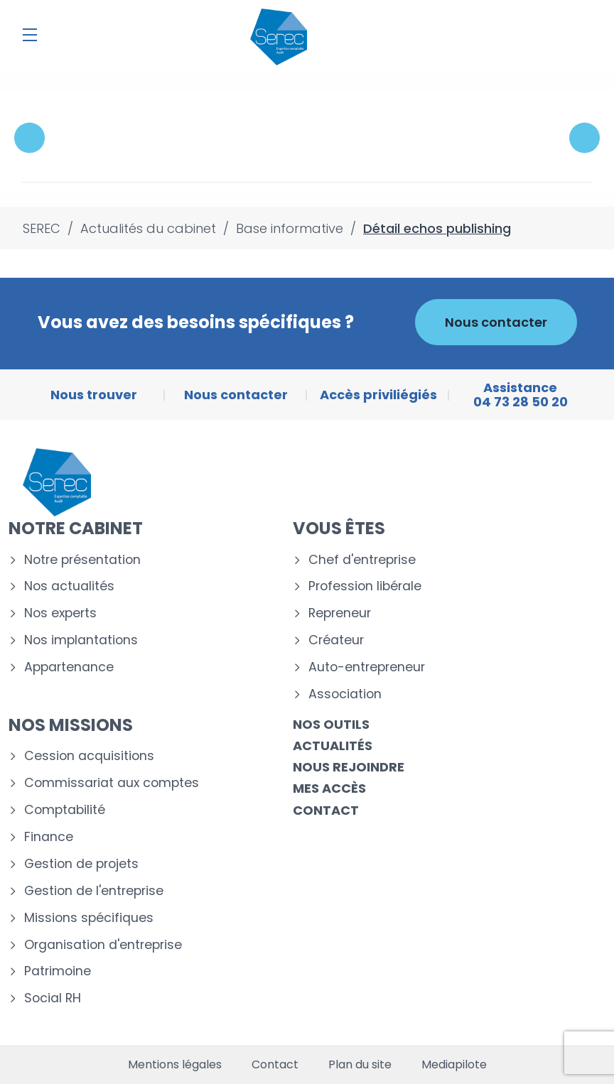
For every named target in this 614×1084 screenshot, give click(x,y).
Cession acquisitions (89, 756)
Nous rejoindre (348, 767)
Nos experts (60, 613)
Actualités (332, 745)
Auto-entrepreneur (366, 667)
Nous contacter (496, 322)
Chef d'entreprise (362, 560)
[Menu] (30, 34)
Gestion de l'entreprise (93, 891)
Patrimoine (57, 971)
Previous (29, 138)
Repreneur (339, 613)
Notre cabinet (76, 528)
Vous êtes (339, 528)
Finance (48, 837)
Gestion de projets (81, 864)
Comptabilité (64, 810)
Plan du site (360, 1065)
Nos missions (71, 725)
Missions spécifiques (89, 918)
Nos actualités (69, 586)
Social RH (52, 998)
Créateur (336, 640)
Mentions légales (175, 1065)
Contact (326, 810)
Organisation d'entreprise (103, 945)
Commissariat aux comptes (111, 783)
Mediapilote (454, 1065)
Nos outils (331, 724)
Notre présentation (82, 560)
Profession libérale (364, 586)
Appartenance (69, 667)
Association (345, 694)
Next (584, 138)
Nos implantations (81, 640)
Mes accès (329, 788)
